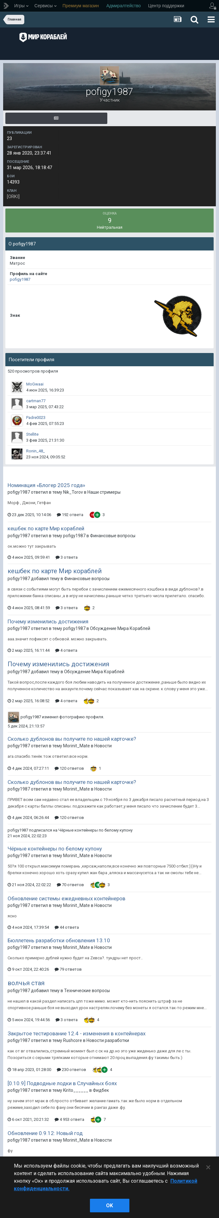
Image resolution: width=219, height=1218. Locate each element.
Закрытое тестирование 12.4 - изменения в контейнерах (76, 1033)
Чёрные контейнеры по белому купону (95, 830)
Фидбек (101, 1090)
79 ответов (68, 969)
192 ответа (70, 514)
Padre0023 (35, 417)
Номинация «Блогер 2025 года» (46, 485)
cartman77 (35, 400)
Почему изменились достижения (48, 621)
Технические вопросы (87, 990)
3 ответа (67, 557)
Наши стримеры (104, 492)
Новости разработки (107, 1040)
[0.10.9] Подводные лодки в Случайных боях (62, 1083)
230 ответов (71, 1069)
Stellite (32, 434)
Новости (103, 745)
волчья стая (26, 983)
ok (109, 1206)
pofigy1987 (20, 279)
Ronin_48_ (35, 451)
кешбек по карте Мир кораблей (46, 528)
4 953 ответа (69, 1119)
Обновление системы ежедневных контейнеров (66, 898)
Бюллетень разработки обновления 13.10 (59, 940)
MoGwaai (35, 384)
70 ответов (70, 884)
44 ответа (67, 927)
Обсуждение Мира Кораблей (120, 628)
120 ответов (69, 768)
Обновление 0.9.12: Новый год (45, 1133)
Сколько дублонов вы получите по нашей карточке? (72, 739)
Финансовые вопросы (112, 535)
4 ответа (66, 650)
